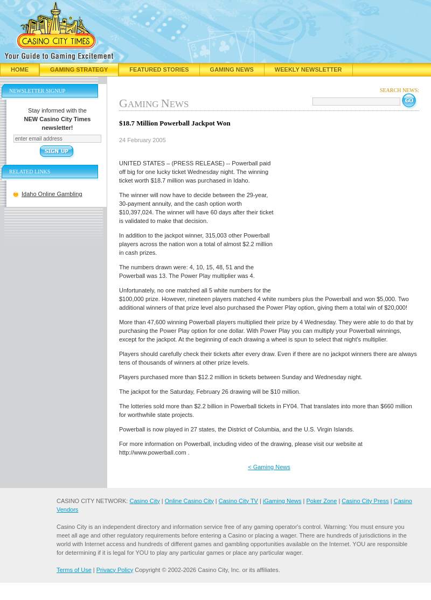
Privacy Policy (114, 570)
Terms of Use (74, 570)
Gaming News (232, 69)
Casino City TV (238, 501)
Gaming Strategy (79, 69)
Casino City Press (365, 501)
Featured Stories (159, 69)
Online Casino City (189, 501)
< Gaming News (269, 467)
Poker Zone (321, 501)
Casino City (144, 501)
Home (20, 69)
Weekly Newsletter (308, 69)
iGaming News (282, 501)
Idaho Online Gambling (52, 194)
